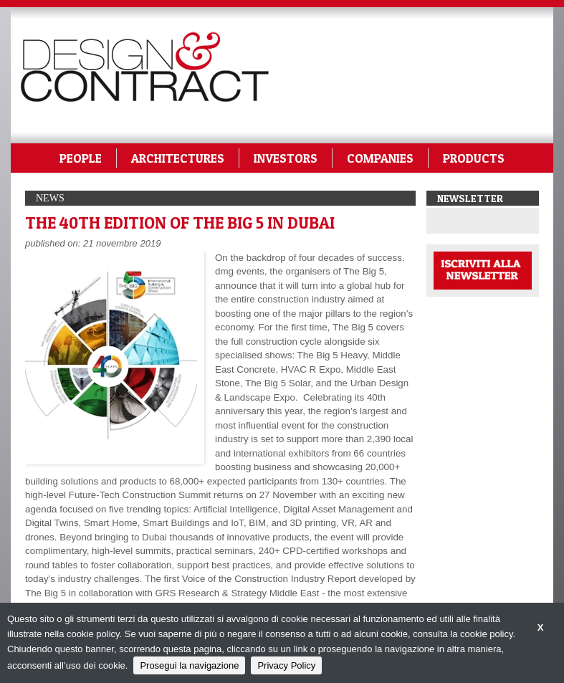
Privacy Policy (286, 665)
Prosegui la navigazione (189, 665)
